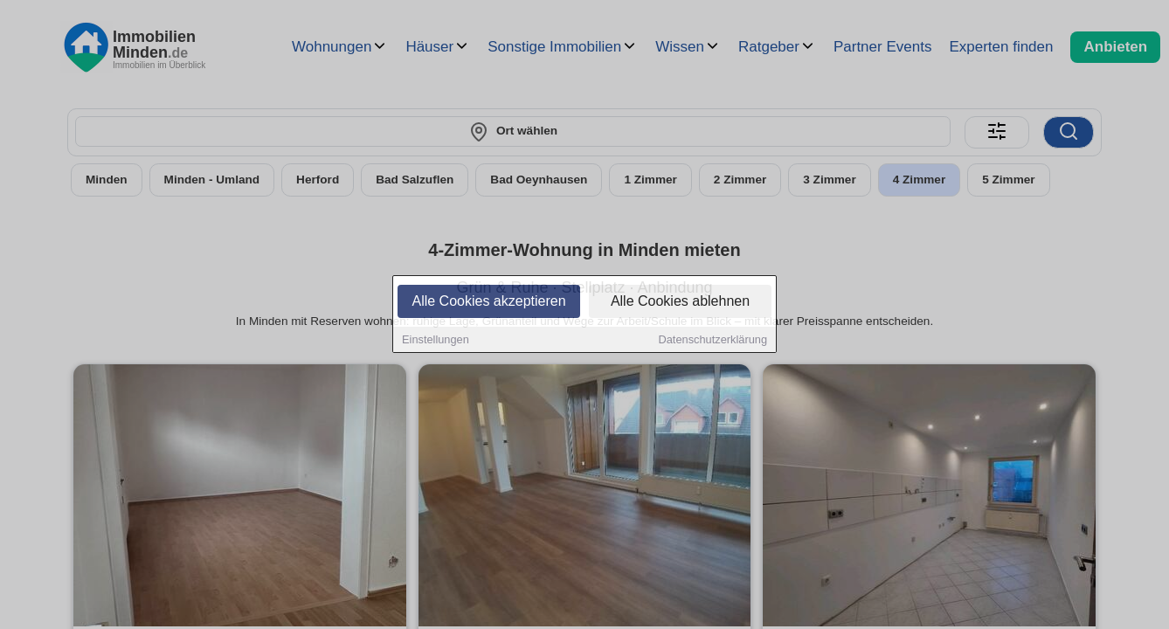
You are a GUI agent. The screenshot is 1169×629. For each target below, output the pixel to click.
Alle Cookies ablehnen (680, 302)
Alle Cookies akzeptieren (488, 302)
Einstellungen (435, 341)
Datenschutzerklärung (713, 341)
